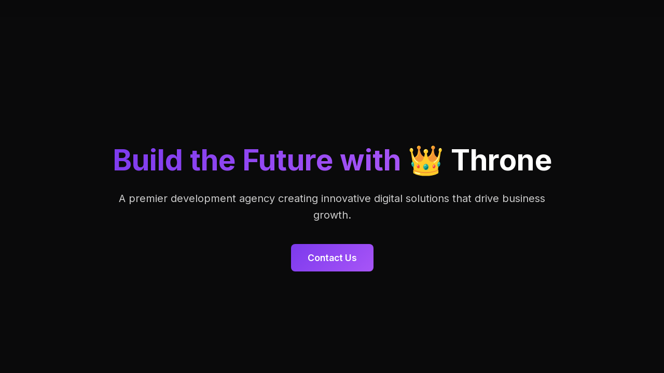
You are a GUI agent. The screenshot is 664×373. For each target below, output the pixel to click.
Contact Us (332, 257)
